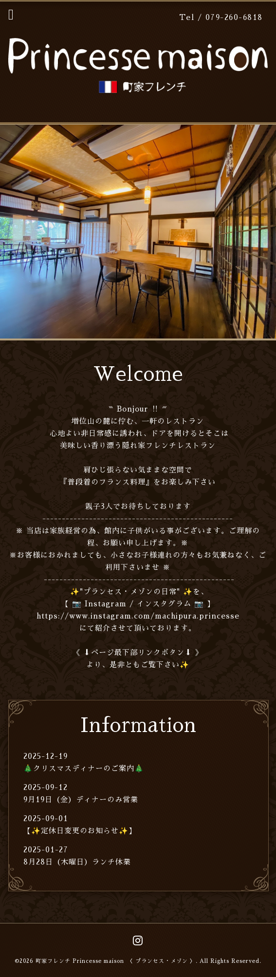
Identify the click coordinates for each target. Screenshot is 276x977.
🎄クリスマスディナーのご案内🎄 (83, 768)
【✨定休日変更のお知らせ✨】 (79, 830)
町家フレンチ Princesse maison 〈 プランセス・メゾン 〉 (116, 961)
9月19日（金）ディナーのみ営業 (80, 799)
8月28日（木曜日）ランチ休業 (77, 861)
